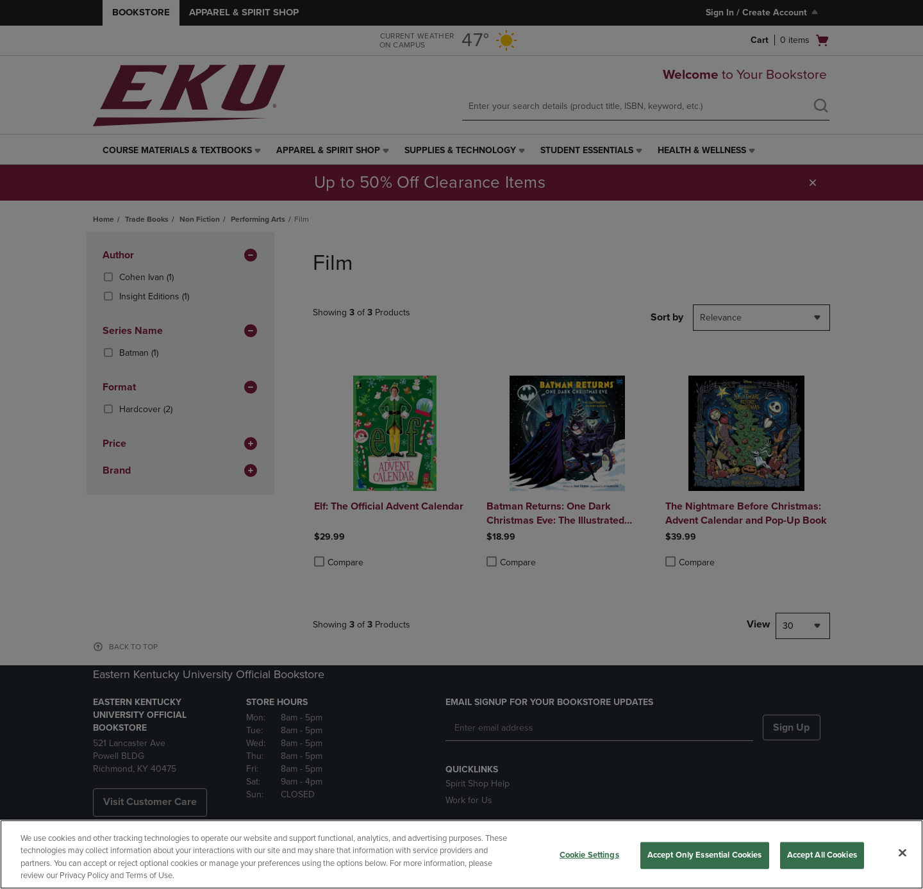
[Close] (902, 852)
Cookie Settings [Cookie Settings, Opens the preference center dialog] (589, 855)
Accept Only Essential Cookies (704, 855)
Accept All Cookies (822, 855)
